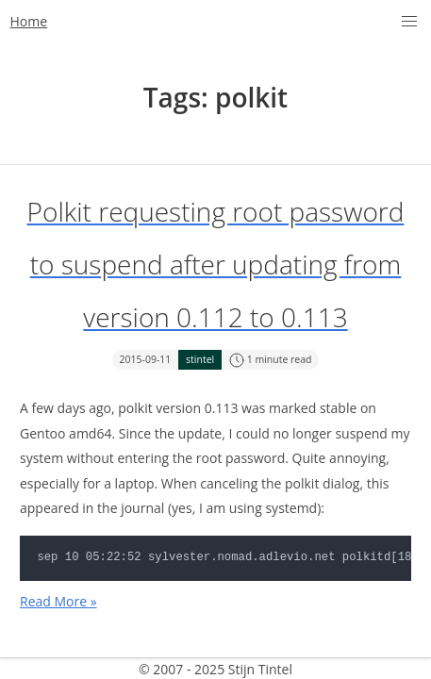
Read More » (58, 601)
